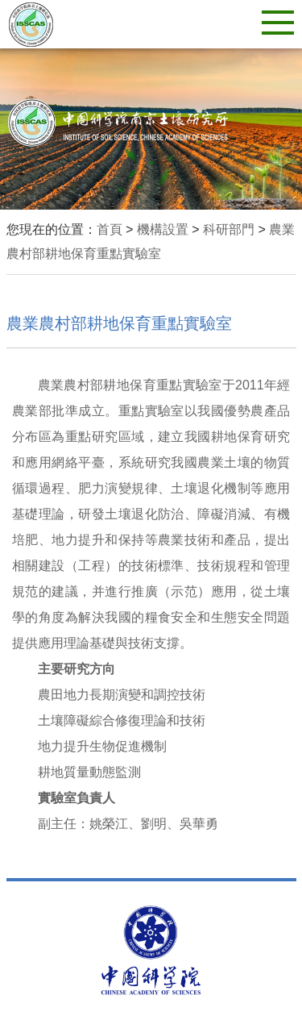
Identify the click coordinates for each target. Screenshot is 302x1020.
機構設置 (162, 229)
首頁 (109, 229)
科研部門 (228, 229)
